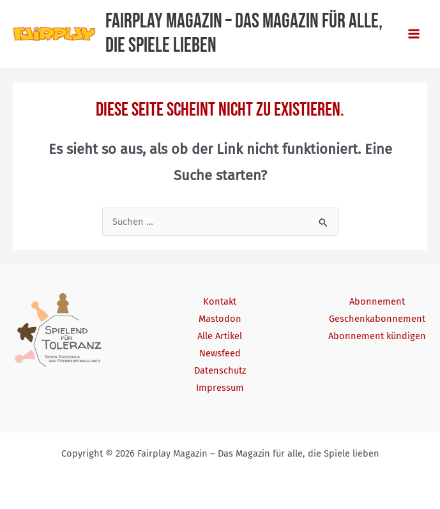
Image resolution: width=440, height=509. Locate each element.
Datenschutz (220, 370)
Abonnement (377, 301)
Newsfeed (220, 353)
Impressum (220, 387)
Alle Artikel (219, 336)
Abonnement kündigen (377, 336)
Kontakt (219, 301)
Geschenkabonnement (377, 318)
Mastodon (220, 318)
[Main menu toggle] (413, 33)
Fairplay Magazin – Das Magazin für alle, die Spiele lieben (244, 33)
